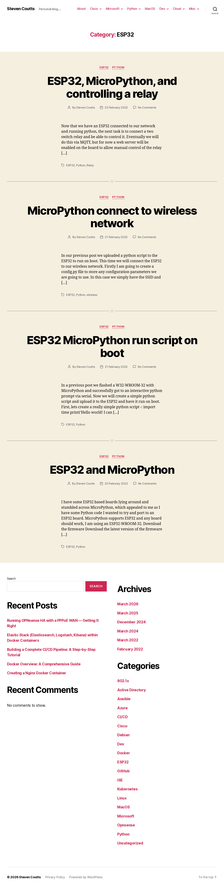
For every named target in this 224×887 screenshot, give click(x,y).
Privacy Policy (55, 877)
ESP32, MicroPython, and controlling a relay (112, 87)
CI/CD (122, 717)
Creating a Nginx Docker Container (36, 673)
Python (132, 9)
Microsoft (113, 9)
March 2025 (127, 613)
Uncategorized (130, 843)
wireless (92, 295)
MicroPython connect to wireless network (112, 217)
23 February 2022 (116, 107)
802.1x (123, 681)
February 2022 (130, 649)
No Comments (147, 107)
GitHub (123, 771)
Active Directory (131, 690)
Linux (122, 798)
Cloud (177, 9)
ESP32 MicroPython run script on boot (112, 346)
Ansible (124, 699)
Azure (122, 708)
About (81, 9)
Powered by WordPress (86, 877)
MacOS (150, 9)
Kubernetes (127, 789)
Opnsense (126, 825)
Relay (90, 165)
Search (11, 578)
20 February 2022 (116, 483)
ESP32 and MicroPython (112, 469)
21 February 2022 (116, 237)
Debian (123, 735)
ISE (120, 780)
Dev (162, 9)
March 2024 (127, 631)
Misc (192, 9)
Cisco (94, 9)
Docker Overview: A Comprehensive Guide (43, 664)
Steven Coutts (21, 9)
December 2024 (131, 622)
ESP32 (104, 67)
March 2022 (127, 640)
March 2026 (127, 604)
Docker (123, 753)
